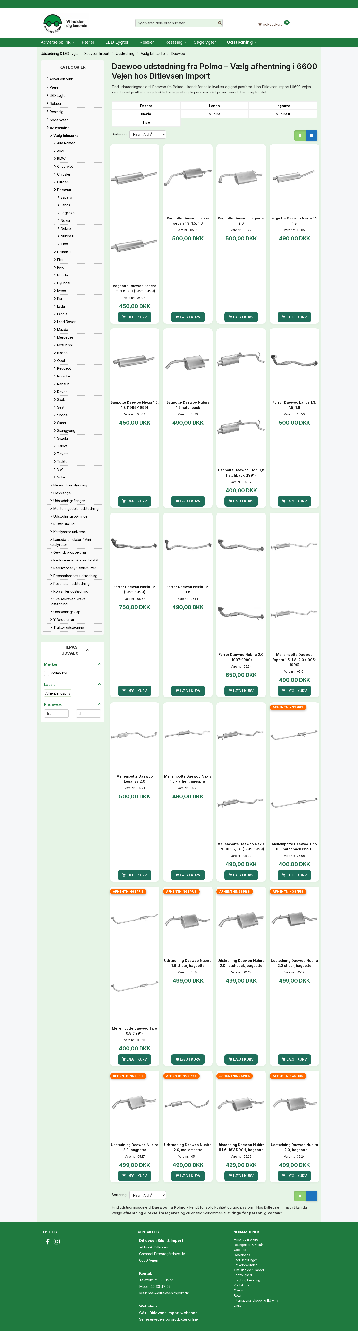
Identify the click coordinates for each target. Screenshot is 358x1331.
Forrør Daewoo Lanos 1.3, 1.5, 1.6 (294, 405)
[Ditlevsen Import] (65, 21)
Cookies (240, 1250)
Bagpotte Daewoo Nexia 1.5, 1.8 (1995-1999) (135, 405)
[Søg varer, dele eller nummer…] (220, 23)
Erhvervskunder (245, 1265)
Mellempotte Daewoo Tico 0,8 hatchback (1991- (294, 846)
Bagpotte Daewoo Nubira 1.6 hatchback (188, 405)
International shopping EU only (256, 1300)
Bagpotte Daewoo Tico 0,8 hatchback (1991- (241, 472)
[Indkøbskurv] (273, 24)
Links (237, 1305)
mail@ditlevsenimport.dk (168, 1293)
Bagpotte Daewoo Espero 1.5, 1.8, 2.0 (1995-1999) (134, 288)
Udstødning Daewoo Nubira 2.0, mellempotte (188, 1147)
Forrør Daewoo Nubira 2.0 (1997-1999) (241, 657)
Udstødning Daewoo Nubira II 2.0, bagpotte (294, 1147)
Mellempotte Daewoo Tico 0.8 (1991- (134, 1030)
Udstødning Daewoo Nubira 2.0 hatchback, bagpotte (241, 963)
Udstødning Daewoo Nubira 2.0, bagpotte (134, 1147)
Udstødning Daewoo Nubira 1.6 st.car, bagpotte (188, 963)
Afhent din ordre (246, 1239)
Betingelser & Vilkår (248, 1245)
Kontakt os (241, 1285)
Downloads (242, 1255)
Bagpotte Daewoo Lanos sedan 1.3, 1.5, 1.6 (188, 220)
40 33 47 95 (160, 1286)
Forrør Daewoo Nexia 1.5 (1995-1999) (134, 589)
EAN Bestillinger (245, 1260)
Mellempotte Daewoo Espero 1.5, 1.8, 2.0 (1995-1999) (294, 660)
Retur (238, 1295)
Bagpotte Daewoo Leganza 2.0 (241, 220)
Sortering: (119, 134)
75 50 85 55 (164, 1280)
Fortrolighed (243, 1275)
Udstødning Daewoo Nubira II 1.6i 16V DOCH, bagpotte (241, 1147)
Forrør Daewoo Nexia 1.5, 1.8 (188, 589)
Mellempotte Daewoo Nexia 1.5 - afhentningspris (188, 778)
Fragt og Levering (247, 1280)
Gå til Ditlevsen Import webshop (168, 1312)
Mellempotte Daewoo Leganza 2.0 (134, 778)
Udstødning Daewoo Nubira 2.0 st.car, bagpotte (294, 963)
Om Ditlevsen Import (249, 1270)
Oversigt (240, 1290)
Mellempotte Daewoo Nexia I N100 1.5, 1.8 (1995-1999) (241, 846)
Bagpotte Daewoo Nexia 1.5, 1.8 (294, 220)
